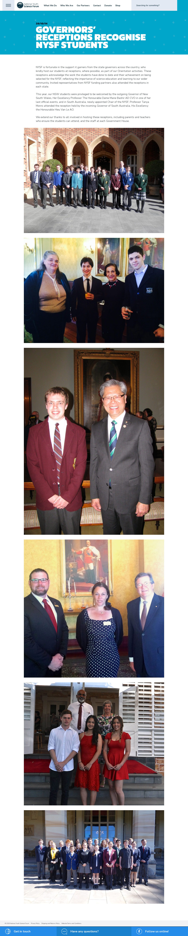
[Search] (154, 5)
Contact (97, 5)
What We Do (50, 5)
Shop (117, 5)
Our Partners (83, 5)
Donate (108, 5)
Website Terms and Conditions (71, 923)
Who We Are (66, 5)
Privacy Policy (35, 923)
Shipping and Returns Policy (50, 923)
